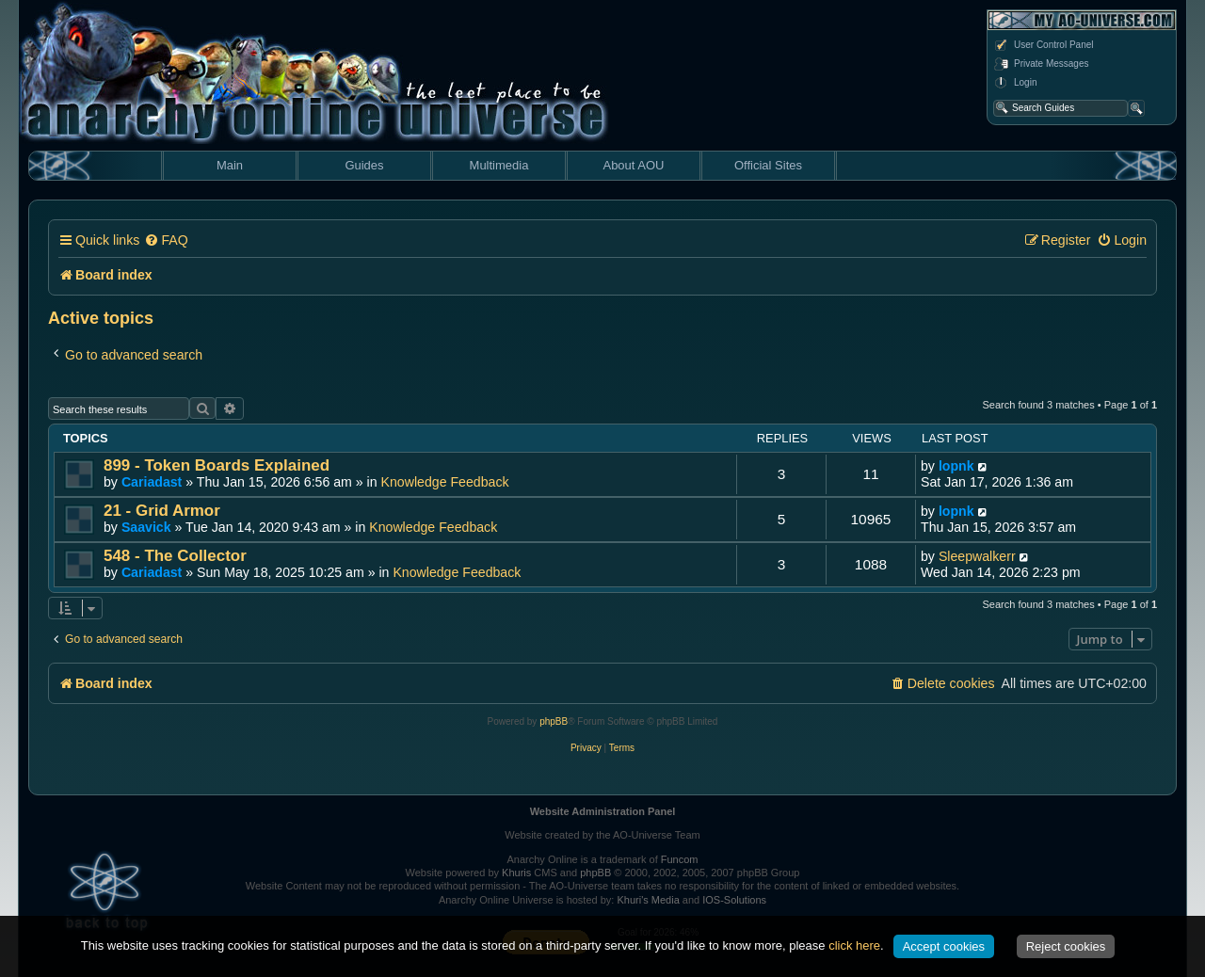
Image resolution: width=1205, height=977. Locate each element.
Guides (364, 165)
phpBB (553, 721)
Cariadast (151, 481)
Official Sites (768, 165)
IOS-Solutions (734, 899)
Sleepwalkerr (977, 556)
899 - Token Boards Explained (216, 465)
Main (230, 165)
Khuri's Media (648, 899)
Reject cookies (1066, 946)
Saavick (146, 527)
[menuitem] (165, 240)
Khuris (516, 872)
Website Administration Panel (603, 811)
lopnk (956, 465)
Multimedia (499, 165)
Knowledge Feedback (445, 481)
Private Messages (1040, 64)
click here (854, 945)
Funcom (680, 859)
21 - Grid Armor (162, 511)
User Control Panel (1043, 45)
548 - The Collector (175, 556)
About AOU (633, 165)
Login (1014, 82)
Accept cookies (944, 946)
